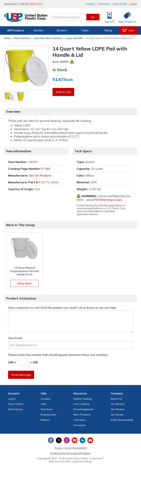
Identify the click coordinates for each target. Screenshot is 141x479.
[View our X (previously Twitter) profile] (58, 440)
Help (43, 404)
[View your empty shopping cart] (128, 30)
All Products (15, 30)
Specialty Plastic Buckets (48, 38)
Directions (47, 409)
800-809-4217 (33, 4)
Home (7, 38)
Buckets (62, 30)
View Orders (16, 404)
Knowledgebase (83, 409)
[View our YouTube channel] (74, 440)
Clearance (103, 4)
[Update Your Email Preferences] (90, 440)
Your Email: (15, 338)
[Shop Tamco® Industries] (109, 17)
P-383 (45, 168)
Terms (67, 447)
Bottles (38, 30)
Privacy (58, 447)
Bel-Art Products (40, 175)
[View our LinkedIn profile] (82, 440)
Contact (45, 398)
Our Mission (118, 404)
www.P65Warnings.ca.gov (104, 200)
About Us (116, 398)
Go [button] (93, 17)
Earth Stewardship (122, 420)
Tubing (108, 30)
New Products (82, 414)
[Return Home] (25, 18)
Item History (15, 409)
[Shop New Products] (126, 17)
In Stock (60, 69)
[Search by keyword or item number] (67, 17)
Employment (48, 414)
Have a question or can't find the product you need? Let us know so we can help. (62, 307)
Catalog (90, 4)
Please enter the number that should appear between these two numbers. (58, 355)
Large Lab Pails (74, 38)
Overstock (79, 425)
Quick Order (119, 4)
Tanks (85, 30)
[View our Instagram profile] (66, 440)
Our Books (117, 414)
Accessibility (80, 447)
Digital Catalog (82, 398)
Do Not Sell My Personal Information (70, 453)
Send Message (21, 375)
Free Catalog (81, 404)
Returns (45, 420)
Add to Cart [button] (63, 92)
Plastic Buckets (22, 38)
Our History (117, 409)
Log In (133, 4)
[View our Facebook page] (51, 440)
